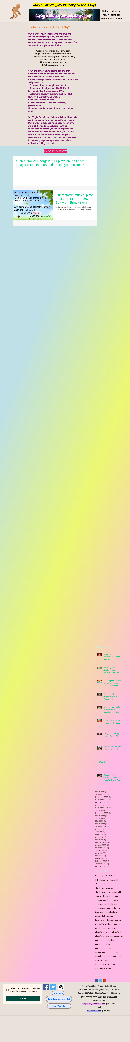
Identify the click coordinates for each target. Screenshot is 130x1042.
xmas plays (100, 968)
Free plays (99, 876)
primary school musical (104, 940)
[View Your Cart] (59, 1006)
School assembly (102, 880)
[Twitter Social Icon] (53, 987)
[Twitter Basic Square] (100, 980)
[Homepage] (58, 993)
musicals (116, 924)
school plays (100, 956)
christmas (107, 884)
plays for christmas (103, 932)
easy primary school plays (106, 904)
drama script (108, 896)
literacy (110, 920)
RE (106, 876)
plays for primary (102, 936)
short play (99, 960)
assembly (115, 880)
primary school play (103, 944)
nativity (98, 928)
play (114, 928)
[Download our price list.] (59, 999)
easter (117, 896)
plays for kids (117, 932)
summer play (100, 964)
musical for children (103, 924)
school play (113, 952)
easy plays (113, 900)
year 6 (108, 968)
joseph (98, 916)
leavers (110, 916)
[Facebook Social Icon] (46, 987)
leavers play (100, 920)
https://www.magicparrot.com (53, 62)
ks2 (103, 916)
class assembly (115, 892)
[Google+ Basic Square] (104, 980)
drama (98, 896)
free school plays (111, 912)
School (112, 876)
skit (106, 960)
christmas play (101, 892)
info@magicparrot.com (53, 65)
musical (118, 920)
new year (107, 928)
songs (111, 960)
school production (114, 956)
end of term (116, 908)
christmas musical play (104, 888)
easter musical (101, 900)
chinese (98, 884)
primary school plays (103, 948)
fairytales (99, 912)
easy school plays (102, 908)
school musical (101, 952)
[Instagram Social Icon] (61, 987)
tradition (111, 964)
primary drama (116, 936)
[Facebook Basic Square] (96, 980)
